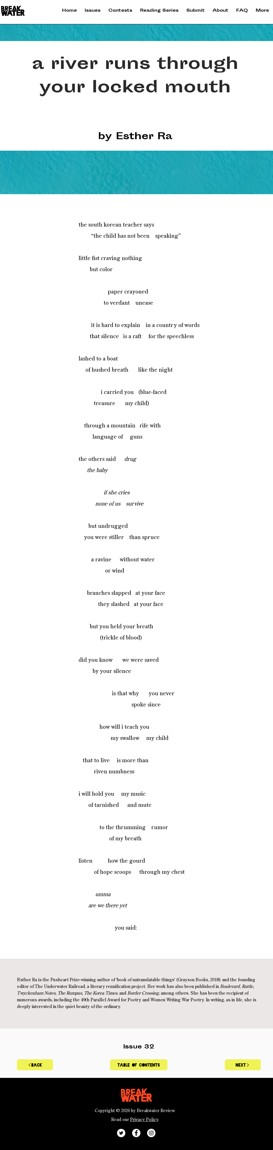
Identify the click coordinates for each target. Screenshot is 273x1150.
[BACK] (35, 1064)
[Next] (243, 1064)
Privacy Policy (144, 1120)
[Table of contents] (138, 1064)
